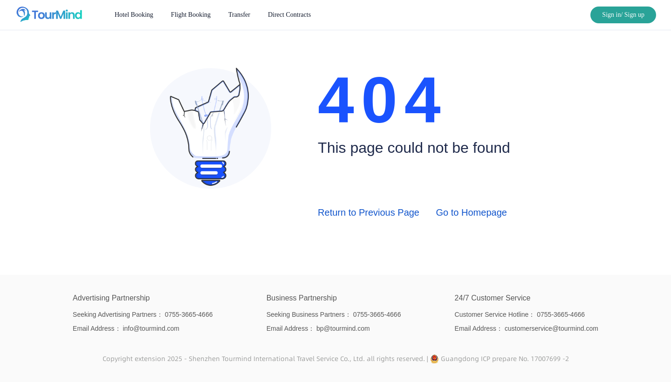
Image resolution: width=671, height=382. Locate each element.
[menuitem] (134, 15)
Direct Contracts (289, 14)
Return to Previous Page (368, 212)
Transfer (239, 14)
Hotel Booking (134, 14)
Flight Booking (191, 14)
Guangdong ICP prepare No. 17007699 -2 (505, 358)
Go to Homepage (471, 212)
